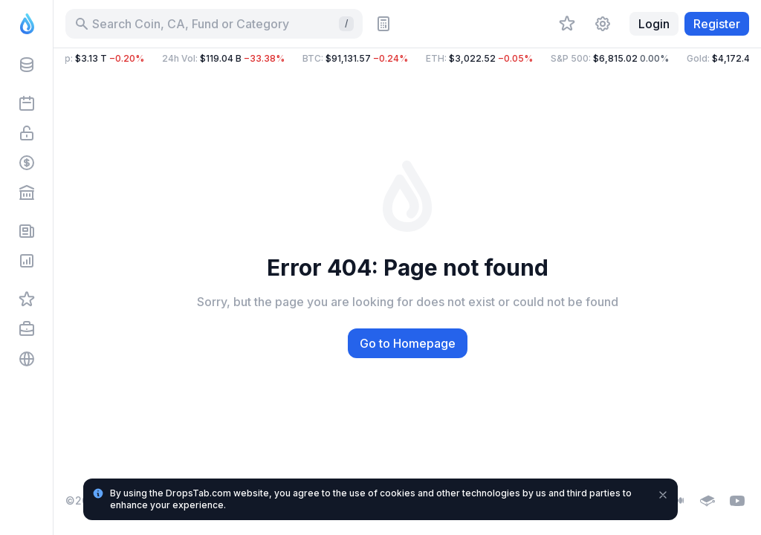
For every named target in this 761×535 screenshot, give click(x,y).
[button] (407, 58)
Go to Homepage (408, 343)
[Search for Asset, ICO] (214, 24)
